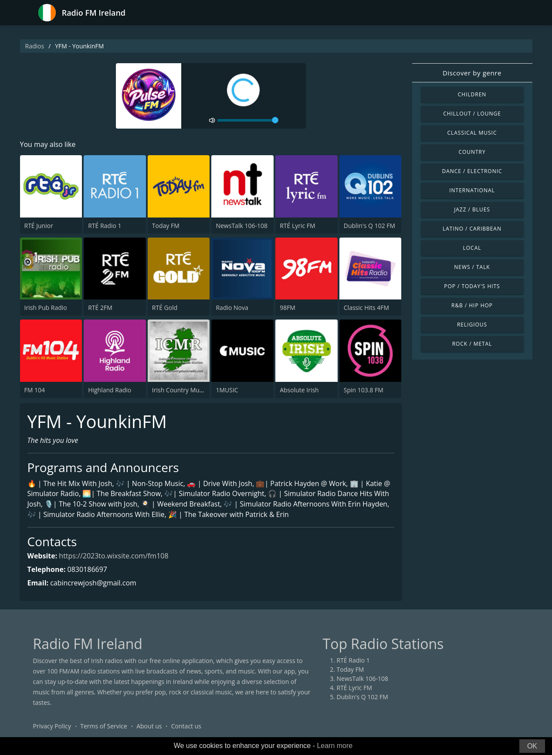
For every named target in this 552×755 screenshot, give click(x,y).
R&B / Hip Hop (472, 305)
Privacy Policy (52, 726)
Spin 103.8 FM (363, 390)
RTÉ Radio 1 (104, 225)
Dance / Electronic (472, 171)
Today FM (165, 225)
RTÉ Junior (38, 225)
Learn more (334, 745)
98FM (287, 307)
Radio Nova (232, 307)
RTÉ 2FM (100, 307)
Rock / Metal (472, 343)
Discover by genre (472, 72)
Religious (472, 324)
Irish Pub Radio (45, 307)
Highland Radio (109, 390)
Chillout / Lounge (472, 113)
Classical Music (472, 132)
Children (472, 94)
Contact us (186, 726)
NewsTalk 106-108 (241, 225)
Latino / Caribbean (472, 228)
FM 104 (34, 390)
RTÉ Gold (164, 307)
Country (471, 152)
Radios (34, 46)
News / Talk (472, 267)
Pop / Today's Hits (472, 286)
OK (532, 746)
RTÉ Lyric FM (297, 225)
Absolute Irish (299, 390)
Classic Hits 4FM (366, 307)
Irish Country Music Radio (188, 390)
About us (149, 726)
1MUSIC (227, 390)
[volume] (247, 120)
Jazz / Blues (472, 209)
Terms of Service (103, 726)
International (471, 190)
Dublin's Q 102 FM (369, 225)
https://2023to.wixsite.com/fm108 (114, 556)
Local (472, 248)
